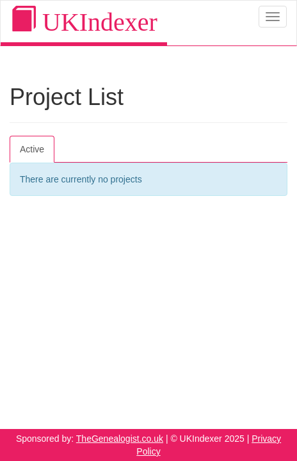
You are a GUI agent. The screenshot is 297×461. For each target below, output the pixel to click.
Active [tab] (32, 149)
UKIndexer (83, 21)
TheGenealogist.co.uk (119, 438)
